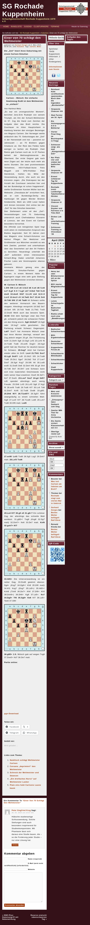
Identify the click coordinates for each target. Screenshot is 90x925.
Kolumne (44, 33)
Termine (55, 27)
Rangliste (16, 27)
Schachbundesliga (59, 360)
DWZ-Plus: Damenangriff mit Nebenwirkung (10, 917)
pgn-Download (11, 713)
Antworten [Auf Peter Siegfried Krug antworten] (15, 845)
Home (6, 27)
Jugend (28, 27)
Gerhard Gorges (21, 45)
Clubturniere (41, 27)
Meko (39, 46)
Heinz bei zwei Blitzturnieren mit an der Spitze (57, 276)
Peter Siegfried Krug (21, 810)
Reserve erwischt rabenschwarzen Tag (39, 917)
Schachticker (57, 363)
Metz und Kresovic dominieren (56, 393)
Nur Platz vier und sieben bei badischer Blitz (56, 162)
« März (52, 260)
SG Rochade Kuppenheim (29, 33)
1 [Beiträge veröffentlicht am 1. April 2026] (55, 246)
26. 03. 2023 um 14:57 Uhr (23, 813)
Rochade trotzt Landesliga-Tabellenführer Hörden (58, 191)
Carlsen (33, 46)
